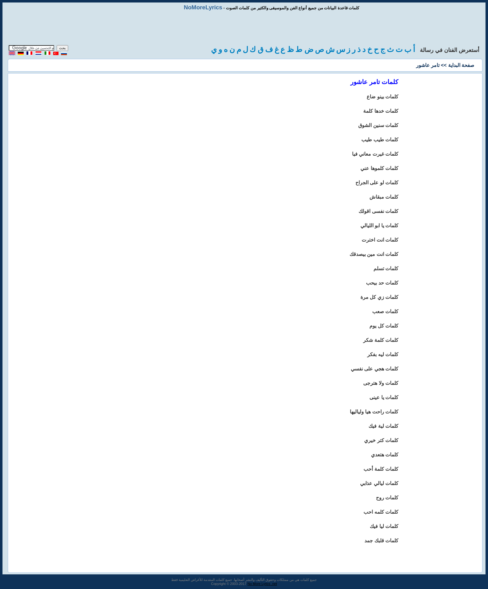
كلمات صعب (385, 311)
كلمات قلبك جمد (381, 540)
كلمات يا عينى (383, 397)
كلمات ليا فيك (384, 526)
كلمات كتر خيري (381, 440)
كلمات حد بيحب (382, 282)
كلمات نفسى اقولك (378, 211)
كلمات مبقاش (383, 197)
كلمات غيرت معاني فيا (375, 154)
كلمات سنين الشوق (378, 125)
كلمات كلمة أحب (381, 469)
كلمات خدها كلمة (380, 111)
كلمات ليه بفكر (382, 354)
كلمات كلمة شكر (380, 340)
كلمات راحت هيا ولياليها (374, 411)
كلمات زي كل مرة (379, 297)
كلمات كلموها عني (379, 168)
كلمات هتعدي (384, 454)
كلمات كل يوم (383, 325)
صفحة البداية (461, 65)
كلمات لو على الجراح (376, 182)
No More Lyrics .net (262, 584)
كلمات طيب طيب (379, 139)
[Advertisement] (244, 28)
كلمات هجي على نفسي (374, 368)
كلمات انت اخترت (380, 240)
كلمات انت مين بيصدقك (374, 254)
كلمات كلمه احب (381, 512)
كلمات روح (387, 497)
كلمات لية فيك (383, 426)
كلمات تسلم (385, 268)
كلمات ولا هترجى (380, 383)
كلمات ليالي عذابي (379, 483)
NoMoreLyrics (203, 7)
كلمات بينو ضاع (382, 96)
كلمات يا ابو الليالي (379, 225)
